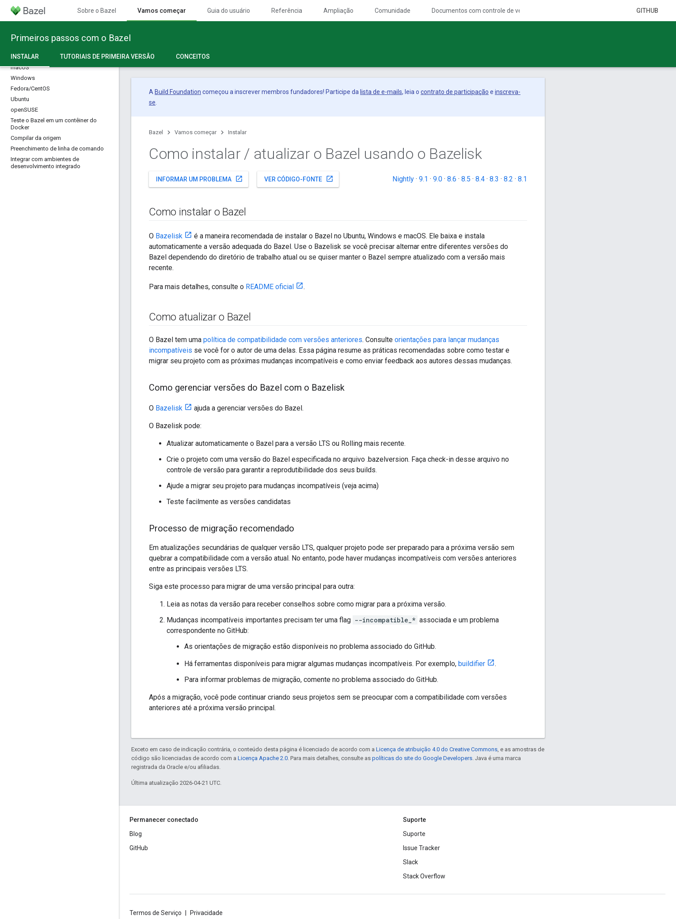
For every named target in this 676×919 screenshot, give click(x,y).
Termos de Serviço (155, 912)
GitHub (647, 10)
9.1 (423, 179)
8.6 (451, 179)
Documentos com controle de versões (484, 10)
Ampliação (338, 10)
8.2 (508, 179)
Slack (410, 862)
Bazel (156, 132)
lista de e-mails (381, 91)
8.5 (466, 179)
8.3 (494, 179)
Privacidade (206, 912)
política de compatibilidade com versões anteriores (282, 339)
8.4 (480, 179)
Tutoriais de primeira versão (107, 56)
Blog (135, 833)
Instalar (237, 132)
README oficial (270, 286)
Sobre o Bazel (96, 10)
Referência (286, 10)
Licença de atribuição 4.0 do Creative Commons (437, 749)
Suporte (414, 833)
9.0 (437, 179)
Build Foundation (178, 91)
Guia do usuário (228, 10)
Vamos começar (195, 132)
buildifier (471, 663)
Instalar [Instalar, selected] (25, 56)
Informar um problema (199, 179)
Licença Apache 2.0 (263, 758)
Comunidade (392, 10)
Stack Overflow (424, 876)
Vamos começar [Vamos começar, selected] (161, 10)
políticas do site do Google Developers (422, 758)
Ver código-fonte (299, 179)
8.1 (522, 179)
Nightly (403, 179)
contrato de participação (455, 91)
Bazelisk (169, 236)
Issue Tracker (421, 847)
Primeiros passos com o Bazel (71, 38)
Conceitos (193, 56)
